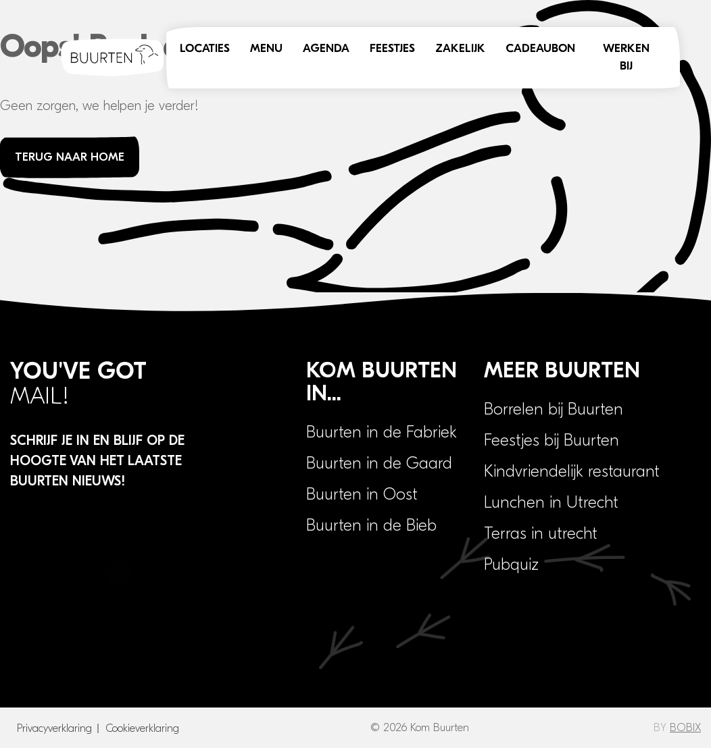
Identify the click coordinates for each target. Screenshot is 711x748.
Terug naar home (69, 157)
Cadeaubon (540, 49)
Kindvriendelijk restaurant (572, 471)
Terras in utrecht (540, 533)
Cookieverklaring (142, 728)
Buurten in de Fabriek (381, 432)
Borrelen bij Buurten (553, 409)
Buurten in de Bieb (371, 525)
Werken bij (626, 57)
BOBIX (685, 728)
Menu (266, 49)
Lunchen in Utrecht (551, 502)
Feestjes (392, 49)
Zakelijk (460, 49)
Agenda (326, 49)
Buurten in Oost (362, 494)
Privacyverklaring (54, 728)
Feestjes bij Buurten (551, 440)
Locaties (205, 49)
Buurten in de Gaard (379, 463)
